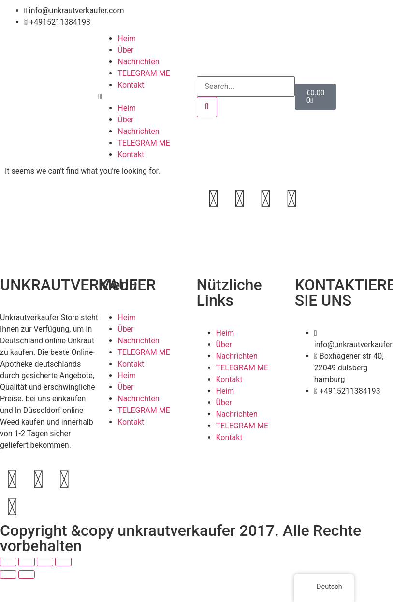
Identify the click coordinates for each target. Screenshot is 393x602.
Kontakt (130, 84)
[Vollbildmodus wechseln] (26, 562)
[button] (147, 97)
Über (125, 50)
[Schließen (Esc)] (63, 562)
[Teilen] (45, 562)
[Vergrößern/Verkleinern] (8, 562)
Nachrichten (138, 61)
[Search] (207, 107)
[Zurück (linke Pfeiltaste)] (8, 574)
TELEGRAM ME (143, 73)
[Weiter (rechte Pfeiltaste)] (26, 574)
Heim (126, 38)
